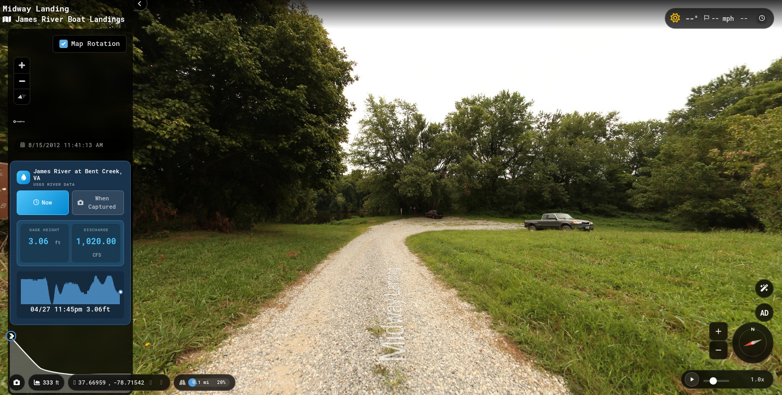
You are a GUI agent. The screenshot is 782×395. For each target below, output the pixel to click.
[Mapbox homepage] (19, 126)
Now (42, 202)
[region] (70, 83)
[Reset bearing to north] (22, 96)
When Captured (97, 202)
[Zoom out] (22, 81)
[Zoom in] (22, 65)
